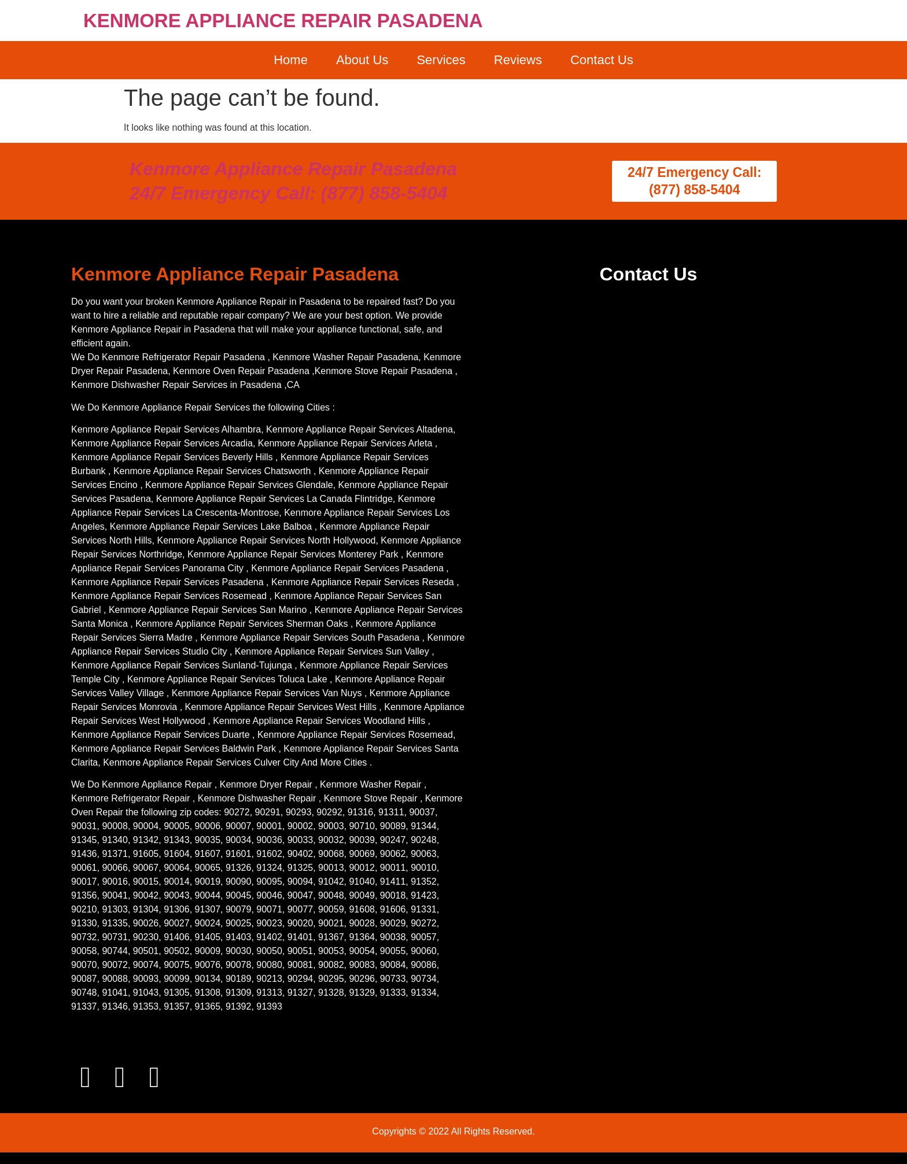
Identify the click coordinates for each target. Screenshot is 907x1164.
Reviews (518, 60)
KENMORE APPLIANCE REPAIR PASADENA (283, 20)
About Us (362, 60)
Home (291, 60)
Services (440, 60)
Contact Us (601, 60)
